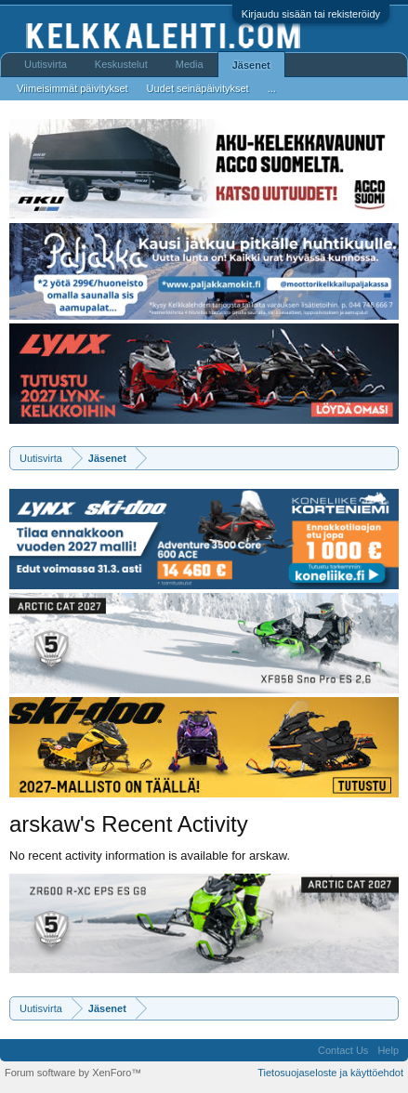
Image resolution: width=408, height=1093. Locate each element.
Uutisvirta (45, 64)
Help (388, 1050)
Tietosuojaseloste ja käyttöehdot (330, 1072)
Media (190, 64)
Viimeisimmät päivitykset (72, 88)
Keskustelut (121, 64)
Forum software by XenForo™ (73, 1072)
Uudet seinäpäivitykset (198, 88)
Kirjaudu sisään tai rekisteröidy (311, 14)
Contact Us (343, 1050)
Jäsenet (251, 65)
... (272, 88)
